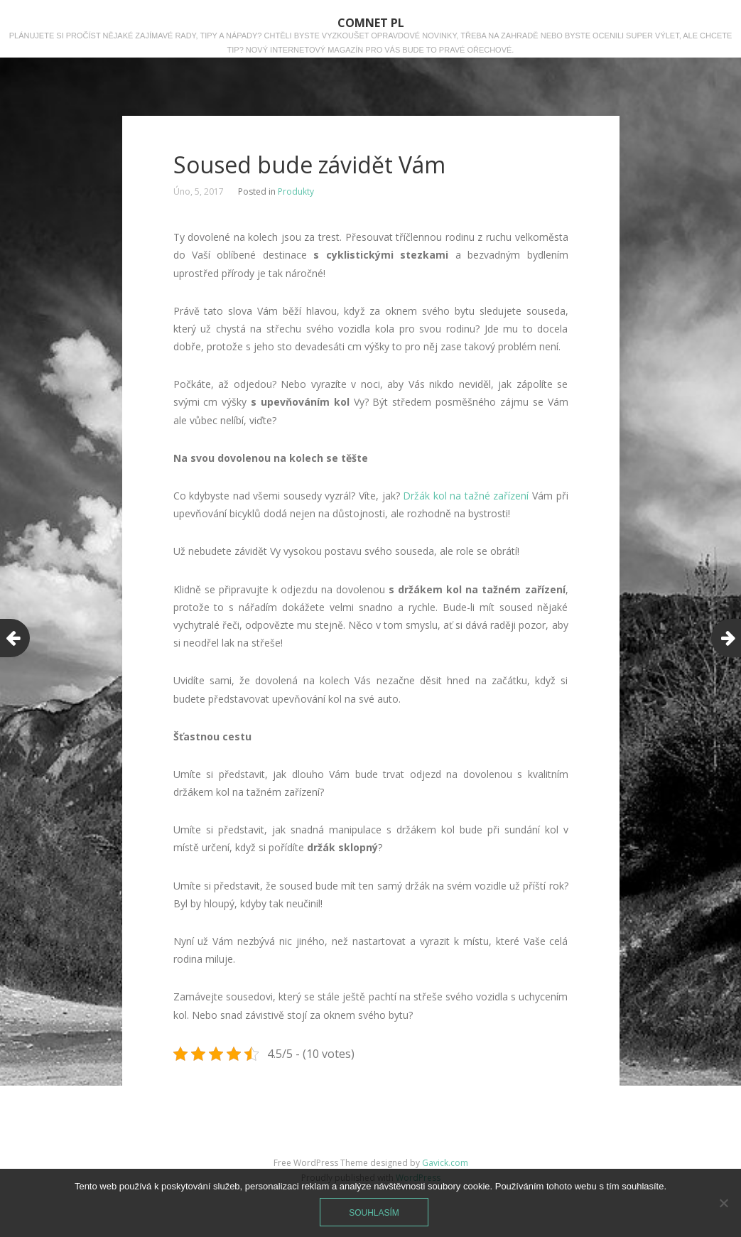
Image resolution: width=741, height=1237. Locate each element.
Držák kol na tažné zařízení (466, 495)
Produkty (296, 191)
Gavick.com (445, 1163)
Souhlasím (374, 1213)
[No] (723, 1203)
